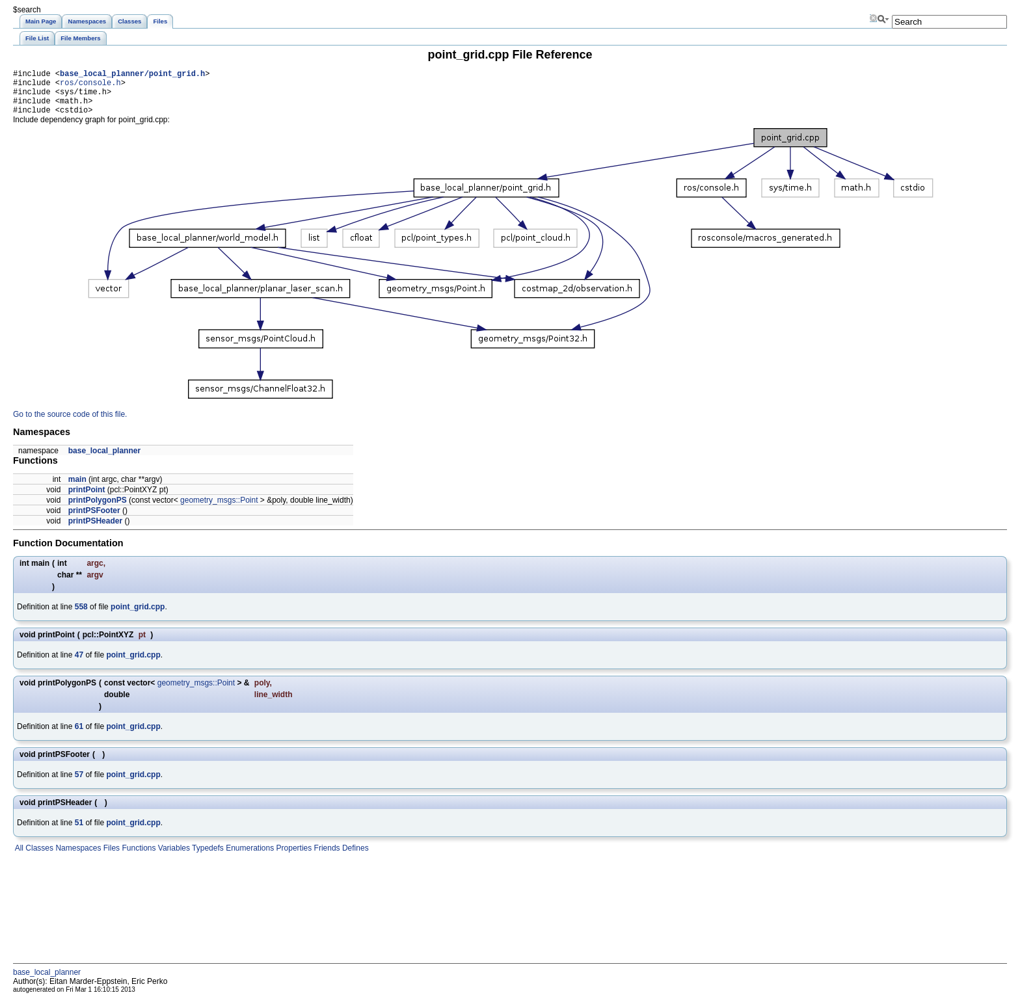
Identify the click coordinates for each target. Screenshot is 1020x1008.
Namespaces (77, 857)
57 (79, 784)
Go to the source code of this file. (70, 424)
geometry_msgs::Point (219, 509)
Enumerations (249, 857)
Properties (293, 857)
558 (81, 616)
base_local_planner (104, 460)
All (18, 857)
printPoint (86, 499)
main (77, 489)
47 (79, 664)
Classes (38, 857)
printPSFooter (94, 520)
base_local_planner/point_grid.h (132, 75)
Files (110, 857)
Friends (326, 857)
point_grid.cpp (138, 616)
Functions (137, 857)
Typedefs (207, 857)
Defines (354, 857)
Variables (172, 857)
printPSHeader (95, 530)
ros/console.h (90, 86)
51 (79, 832)
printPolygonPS (97, 509)
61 (79, 736)
